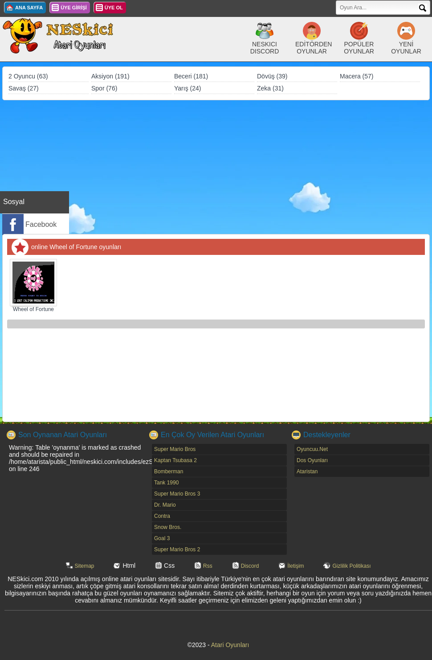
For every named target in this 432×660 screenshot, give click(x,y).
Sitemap (84, 566)
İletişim (295, 566)
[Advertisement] (216, 167)
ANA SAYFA (29, 7)
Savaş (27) (23, 88)
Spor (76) (104, 88)
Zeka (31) (270, 88)
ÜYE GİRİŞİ (74, 7)
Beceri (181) (191, 76)
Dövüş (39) (272, 76)
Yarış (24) (187, 88)
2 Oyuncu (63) (28, 76)
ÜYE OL (114, 7)
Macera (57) (356, 76)
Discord (250, 566)
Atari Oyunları (230, 644)
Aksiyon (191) (110, 76)
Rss (207, 566)
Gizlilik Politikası (351, 566)
